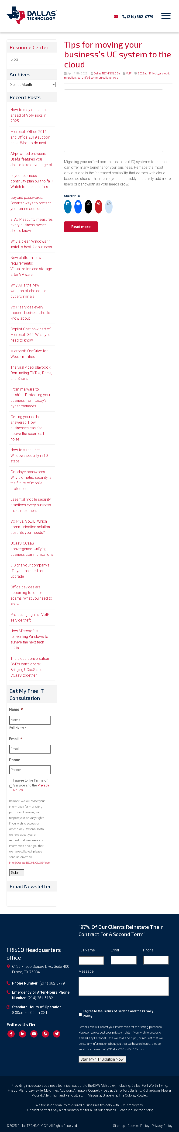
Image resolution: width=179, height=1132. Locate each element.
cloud (165, 73)
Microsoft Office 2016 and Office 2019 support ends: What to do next (30, 137)
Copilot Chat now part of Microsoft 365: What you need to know (30, 334)
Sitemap (119, 1126)
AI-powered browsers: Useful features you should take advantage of (31, 159)
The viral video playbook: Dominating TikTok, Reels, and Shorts (31, 373)
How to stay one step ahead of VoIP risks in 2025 (28, 115)
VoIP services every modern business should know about (30, 313)
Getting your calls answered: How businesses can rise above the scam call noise (27, 428)
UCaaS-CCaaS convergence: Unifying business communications (31, 549)
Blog (14, 59)
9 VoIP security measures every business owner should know (31, 225)
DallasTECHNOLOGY (107, 73)
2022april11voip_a (149, 73)
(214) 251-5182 (40, 998)
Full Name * (18, 727)
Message (86, 971)
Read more (81, 226)
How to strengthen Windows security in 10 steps (29, 455)
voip (115, 77)
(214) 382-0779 (137, 16)
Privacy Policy (162, 1126)
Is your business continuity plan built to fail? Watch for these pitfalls (31, 181)
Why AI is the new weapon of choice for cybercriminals (28, 291)
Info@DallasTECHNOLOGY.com (30, 862)
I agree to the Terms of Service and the (31, 785)
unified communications (97, 77)
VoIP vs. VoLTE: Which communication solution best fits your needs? (30, 527)
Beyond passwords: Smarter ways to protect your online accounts (30, 203)
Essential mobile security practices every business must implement (30, 505)
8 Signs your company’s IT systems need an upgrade (29, 571)
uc (78, 77)
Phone (14, 760)
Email (15, 739)
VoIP (128, 73)
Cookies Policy (138, 1126)
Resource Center (29, 47)
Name (16, 709)
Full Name (87, 950)
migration (70, 77)
